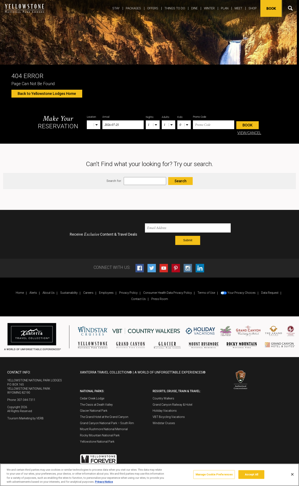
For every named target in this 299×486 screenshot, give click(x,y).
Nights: (150, 117)
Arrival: (106, 116)
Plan (224, 8)
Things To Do (174, 8)
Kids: (180, 117)
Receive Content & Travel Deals (103, 234)
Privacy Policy (128, 292)
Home (20, 292)
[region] (149, 475)
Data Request (269, 292)
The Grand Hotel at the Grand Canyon (104, 417)
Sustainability (69, 292)
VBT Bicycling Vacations (169, 417)
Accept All (251, 474)
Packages (133, 8)
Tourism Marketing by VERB (25, 418)
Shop (253, 8)
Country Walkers (163, 398)
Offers (152, 8)
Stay (116, 8)
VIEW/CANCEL (249, 133)
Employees (106, 292)
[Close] (292, 474)
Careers (88, 292)
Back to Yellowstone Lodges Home (47, 93)
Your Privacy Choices (238, 292)
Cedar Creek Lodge (92, 398)
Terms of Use (206, 292)
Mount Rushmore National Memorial (104, 429)
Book (270, 8)
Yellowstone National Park (97, 441)
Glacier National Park (93, 410)
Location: (92, 116)
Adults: (166, 117)
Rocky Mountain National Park (100, 435)
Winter (209, 8)
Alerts (33, 292)
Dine (194, 8)
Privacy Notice (104, 481)
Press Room (159, 299)
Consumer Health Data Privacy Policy (167, 292)
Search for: (114, 181)
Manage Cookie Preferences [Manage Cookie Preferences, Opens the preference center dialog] (214, 474)
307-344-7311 (26, 400)
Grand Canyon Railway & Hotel (172, 404)
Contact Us (138, 299)
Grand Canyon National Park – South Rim (107, 423)
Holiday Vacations (165, 410)
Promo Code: (200, 116)
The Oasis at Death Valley (96, 404)
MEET (238, 8)
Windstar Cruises (164, 423)
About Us (49, 292)
